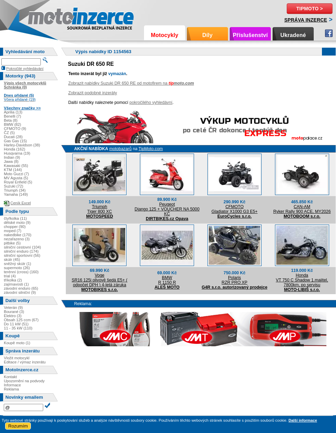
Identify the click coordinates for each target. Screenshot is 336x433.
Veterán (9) (13, 307)
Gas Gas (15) (15, 141)
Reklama (11, 389)
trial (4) (10, 276)
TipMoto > (309, 8)
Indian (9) (12, 157)
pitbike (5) (12, 243)
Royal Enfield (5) (18, 182)
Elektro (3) (13, 316)
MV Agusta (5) (16, 178)
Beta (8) (10, 120)
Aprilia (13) (13, 112)
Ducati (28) (13, 137)
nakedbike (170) (17, 235)
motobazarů (120, 148)
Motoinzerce (42, 17)
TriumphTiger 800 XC (99, 209)
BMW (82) (12, 124)
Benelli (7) (12, 116)
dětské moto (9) (17, 222)
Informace (12, 385)
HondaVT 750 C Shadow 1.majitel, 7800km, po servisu (302, 280)
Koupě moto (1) (17, 343)
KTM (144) (13, 170)
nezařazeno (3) (16, 239)
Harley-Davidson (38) (22, 145)
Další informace (302, 420)
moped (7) (12, 231)
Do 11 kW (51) (16, 324)
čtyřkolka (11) (15, 218)
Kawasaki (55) (16, 166)
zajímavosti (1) (16, 284)
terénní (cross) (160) (21, 272)
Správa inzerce (305, 20)
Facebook (329, 33)
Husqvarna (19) (17, 153)
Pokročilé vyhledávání (25, 69)
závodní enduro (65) (21, 288)
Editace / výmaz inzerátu (25, 362)
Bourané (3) (14, 312)
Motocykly (164, 35)
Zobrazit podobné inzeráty (92, 93)
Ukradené (293, 35)
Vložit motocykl (16, 358)
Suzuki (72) (13, 186)
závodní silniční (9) (20, 292)
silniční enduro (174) (21, 251)
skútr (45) (12, 259)
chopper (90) (14, 227)
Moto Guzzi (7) (16, 174)
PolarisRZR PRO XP (234, 280)
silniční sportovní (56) (22, 255)
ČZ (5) (9, 133)
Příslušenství (250, 35)
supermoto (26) (17, 268)
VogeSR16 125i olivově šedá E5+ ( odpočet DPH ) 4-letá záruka (100, 280)
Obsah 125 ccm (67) (21, 320)
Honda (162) (14, 149)
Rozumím (18, 426)
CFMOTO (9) (15, 129)
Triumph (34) (15, 190)
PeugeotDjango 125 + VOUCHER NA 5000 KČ (167, 209)
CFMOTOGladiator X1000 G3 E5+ (235, 209)
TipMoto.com (151, 148)
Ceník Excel (20, 203)
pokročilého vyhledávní (151, 102)
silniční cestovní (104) (22, 247)
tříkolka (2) (13, 280)
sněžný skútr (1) (17, 264)
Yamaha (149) (16, 194)
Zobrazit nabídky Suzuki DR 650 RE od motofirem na (131, 83)
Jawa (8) (11, 161)
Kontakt (10, 377)
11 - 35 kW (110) (18, 328)
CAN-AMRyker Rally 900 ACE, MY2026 (302, 209)
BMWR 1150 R (167, 280)
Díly (207, 35)
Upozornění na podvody (24, 381)
